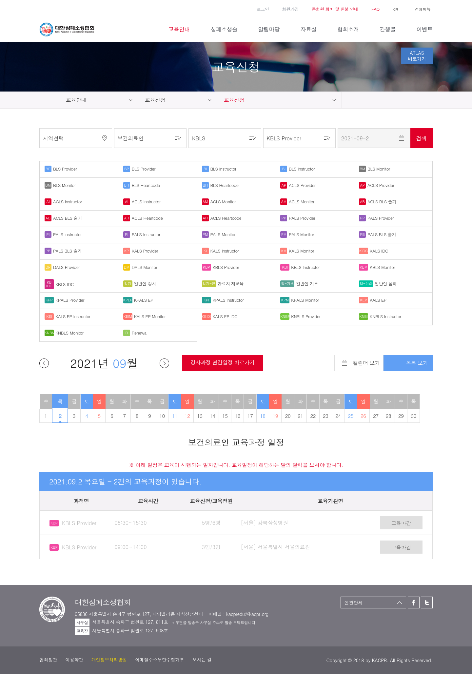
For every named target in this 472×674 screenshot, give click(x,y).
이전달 (44, 363)
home (49, 100)
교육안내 (76, 100)
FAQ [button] (375, 9)
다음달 (164, 363)
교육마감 (401, 523)
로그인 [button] (263, 9)
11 (175, 415)
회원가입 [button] (290, 9)
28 (388, 415)
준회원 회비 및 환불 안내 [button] (335, 9)
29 (401, 415)
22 (313, 415)
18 (263, 415)
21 (300, 415)
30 (413, 415)
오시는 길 (202, 659)
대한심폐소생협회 (66, 29)
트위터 (52, 8)
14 (212, 415)
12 (187, 415)
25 (351, 415)
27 (376, 415)
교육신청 (155, 100)
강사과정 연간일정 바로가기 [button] (222, 362)
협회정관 (48, 659)
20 (288, 415)
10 (162, 415)
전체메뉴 (423, 9)
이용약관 (74, 659)
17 (250, 415)
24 (338, 415)
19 (275, 415)
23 (325, 415)
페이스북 (42, 8)
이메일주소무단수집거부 (159, 659)
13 (200, 415)
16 (237, 415)
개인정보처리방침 (109, 659)
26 (363, 415)
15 (225, 415)
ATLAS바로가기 (417, 56)
